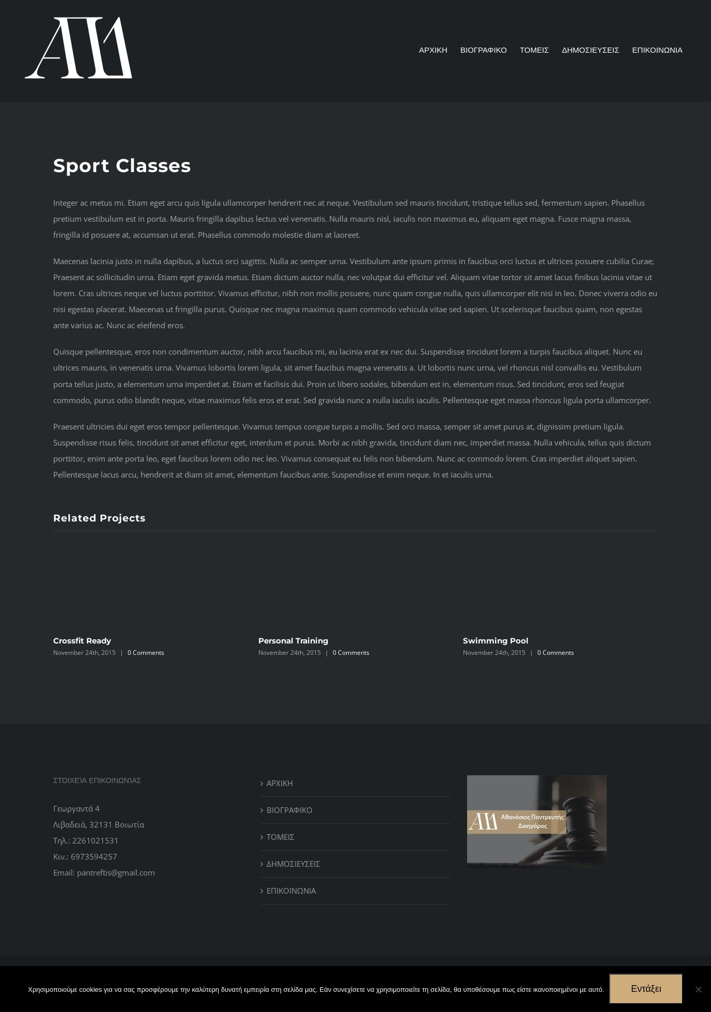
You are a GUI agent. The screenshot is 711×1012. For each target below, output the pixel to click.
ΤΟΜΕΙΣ (281, 837)
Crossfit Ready (82, 641)
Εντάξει (646, 989)
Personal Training (293, 641)
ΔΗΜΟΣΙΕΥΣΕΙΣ (293, 863)
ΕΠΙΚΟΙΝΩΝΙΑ (291, 890)
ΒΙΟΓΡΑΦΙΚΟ (290, 810)
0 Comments (146, 652)
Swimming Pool (496, 641)
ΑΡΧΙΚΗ (280, 783)
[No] (698, 989)
